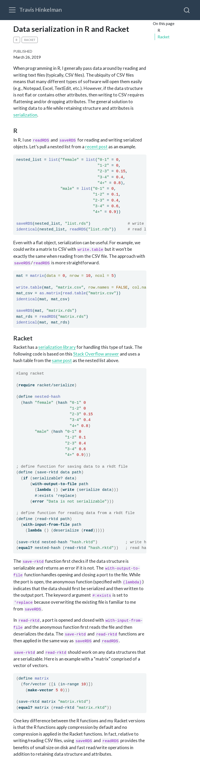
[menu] (12, 9)
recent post (96, 146)
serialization (25, 115)
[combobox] (187, 10)
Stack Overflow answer (96, 354)
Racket (164, 36)
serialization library (57, 347)
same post (62, 360)
